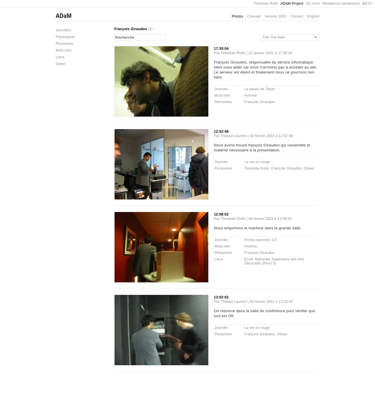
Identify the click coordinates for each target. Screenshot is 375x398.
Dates (60, 64)
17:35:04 (221, 49)
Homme (250, 95)
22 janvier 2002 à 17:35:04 (270, 53)
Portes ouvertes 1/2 (260, 240)
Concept (254, 16)
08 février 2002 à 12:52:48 (271, 136)
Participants (65, 37)
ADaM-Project (291, 3)
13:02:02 (221, 297)
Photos (237, 16)
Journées (63, 30)
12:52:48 (221, 131)
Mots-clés (63, 50)
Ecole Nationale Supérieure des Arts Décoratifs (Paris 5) (274, 261)
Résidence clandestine (341, 3)
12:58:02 (221, 214)
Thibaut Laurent (234, 136)
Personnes (64, 44)
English (313, 16)
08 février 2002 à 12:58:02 (270, 219)
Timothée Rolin (265, 3)
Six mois (313, 3)
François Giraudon (130, 29)
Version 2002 (276, 16)
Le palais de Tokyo (259, 89)
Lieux (60, 57)
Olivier (309, 168)
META (367, 3)
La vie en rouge (257, 162)
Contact (296, 16)
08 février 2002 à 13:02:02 (271, 302)
